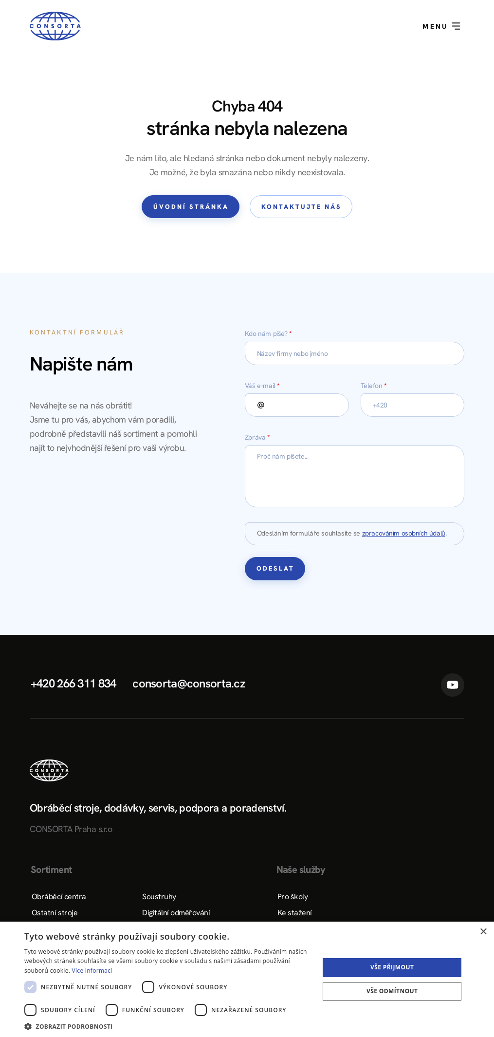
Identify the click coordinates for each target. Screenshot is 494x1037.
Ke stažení (294, 912)
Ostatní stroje (54, 912)
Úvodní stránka (191, 207)
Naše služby (300, 869)
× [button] (483, 932)
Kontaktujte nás (301, 207)
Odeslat (275, 568)
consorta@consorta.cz (188, 683)
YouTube (452, 685)
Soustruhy (159, 896)
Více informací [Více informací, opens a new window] (92, 970)
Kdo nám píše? (268, 333)
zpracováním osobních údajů (403, 533)
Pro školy (292, 896)
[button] (167, 1025)
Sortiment (51, 869)
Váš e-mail (262, 385)
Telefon (374, 385)
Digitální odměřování (176, 912)
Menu (441, 26)
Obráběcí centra (59, 896)
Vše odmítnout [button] (392, 991)
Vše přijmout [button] (392, 967)
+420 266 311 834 (73, 683)
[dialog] (247, 979)
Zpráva (257, 437)
